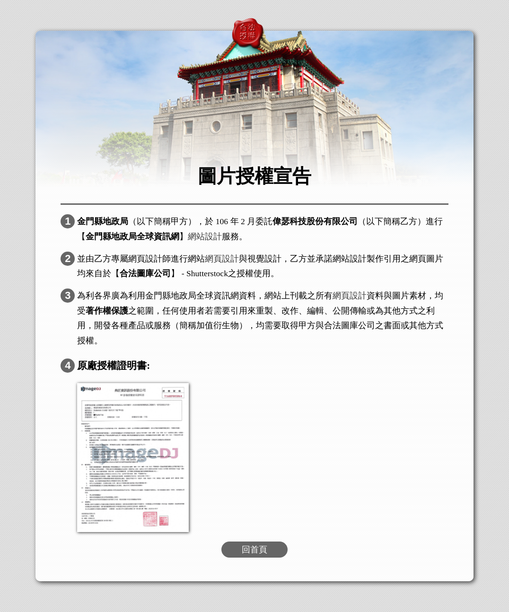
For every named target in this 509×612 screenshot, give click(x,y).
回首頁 (254, 549)
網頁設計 (222, 258)
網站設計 (205, 236)
